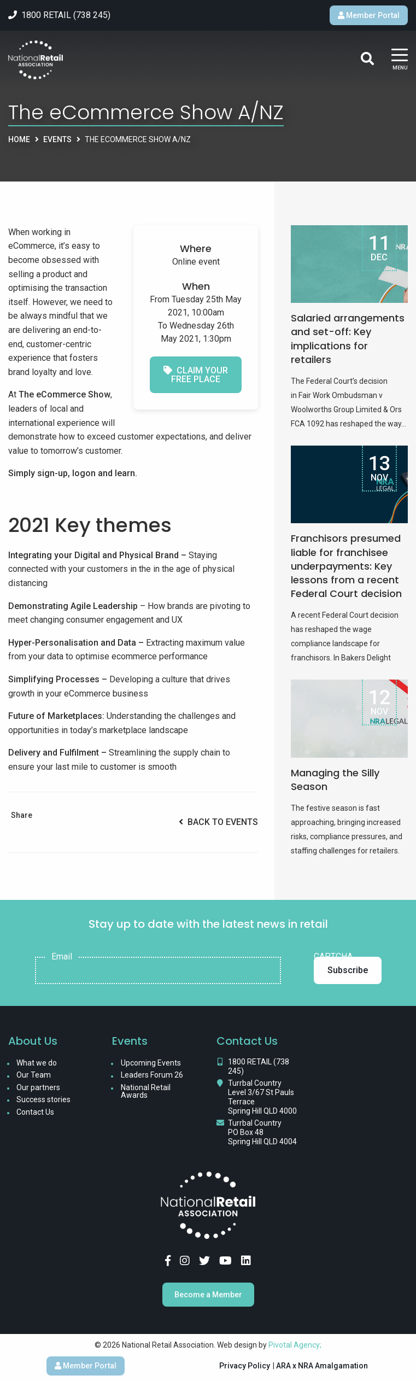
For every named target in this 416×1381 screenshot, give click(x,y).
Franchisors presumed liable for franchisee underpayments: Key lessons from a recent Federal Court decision (346, 565)
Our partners (38, 1087)
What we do (36, 1062)
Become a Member (208, 1294)
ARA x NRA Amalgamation (322, 1366)
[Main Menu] (399, 60)
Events (57, 139)
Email (61, 956)
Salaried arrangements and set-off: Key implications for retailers (348, 338)
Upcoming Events (151, 1062)
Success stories (43, 1099)
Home (19, 139)
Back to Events (218, 822)
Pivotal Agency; (294, 1345)
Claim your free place (195, 374)
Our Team (33, 1074)
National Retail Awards (146, 1091)
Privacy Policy (244, 1366)
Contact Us (35, 1112)
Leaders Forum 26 (152, 1074)
